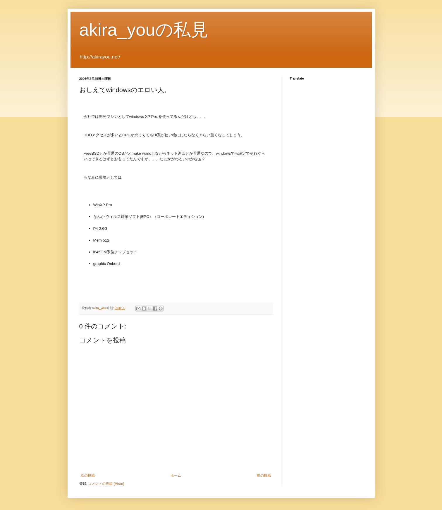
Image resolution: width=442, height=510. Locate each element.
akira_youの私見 (143, 29)
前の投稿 (264, 475)
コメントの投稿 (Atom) (106, 484)
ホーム (176, 475)
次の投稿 (88, 475)
